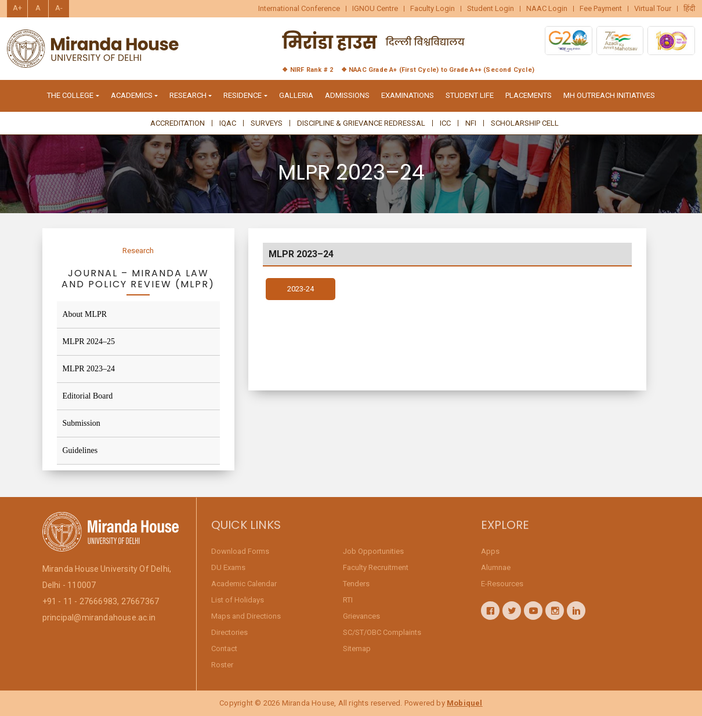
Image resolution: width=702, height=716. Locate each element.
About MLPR (85, 314)
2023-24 (300, 292)
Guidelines (80, 450)
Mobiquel (465, 703)
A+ (17, 7)
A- (59, 7)
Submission (81, 423)
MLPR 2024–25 (89, 341)
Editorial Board (88, 396)
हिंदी (689, 9)
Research (138, 250)
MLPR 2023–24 (89, 368)
